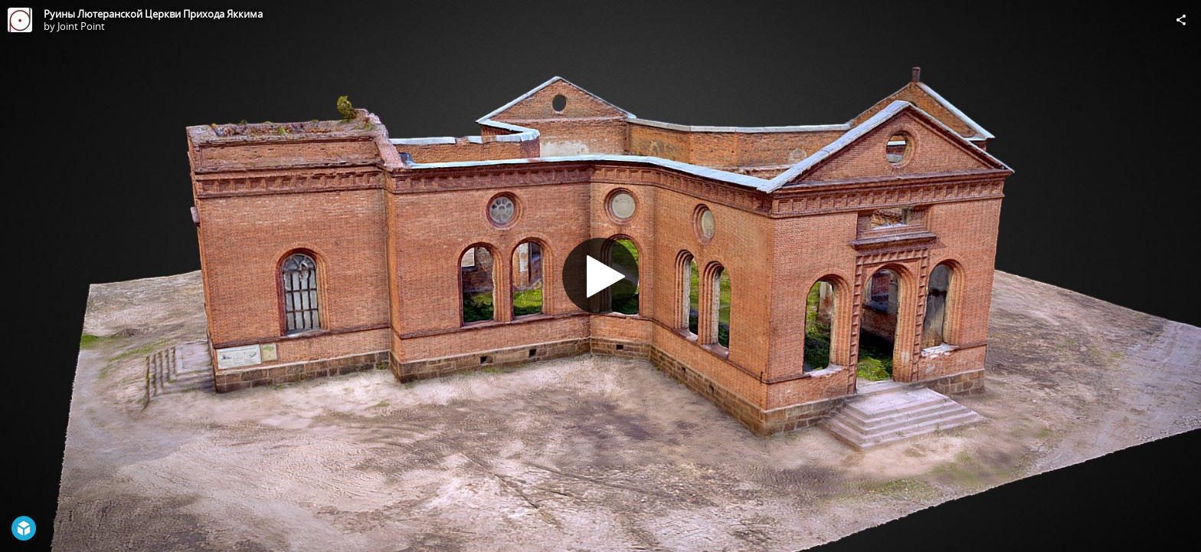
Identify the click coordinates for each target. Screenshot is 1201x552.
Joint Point (81, 26)
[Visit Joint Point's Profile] (20, 20)
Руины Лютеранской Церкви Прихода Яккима (153, 14)
